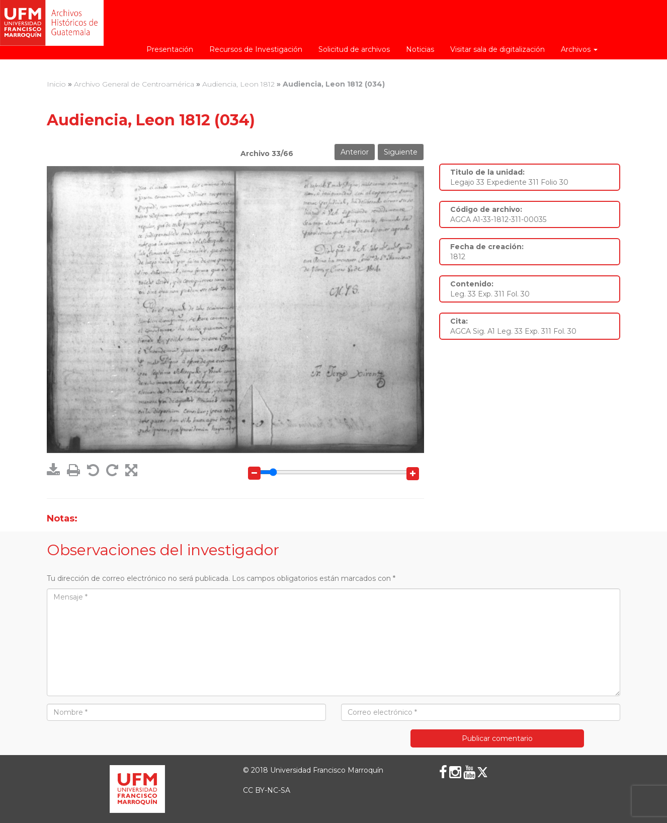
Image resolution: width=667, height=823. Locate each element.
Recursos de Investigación (255, 49)
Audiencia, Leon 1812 (238, 84)
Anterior (355, 152)
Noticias (420, 49)
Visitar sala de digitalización (497, 49)
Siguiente (401, 152)
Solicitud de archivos (354, 49)
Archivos (579, 49)
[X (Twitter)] (482, 772)
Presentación (169, 49)
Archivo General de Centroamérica (134, 84)
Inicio (56, 84)
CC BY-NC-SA (266, 790)
